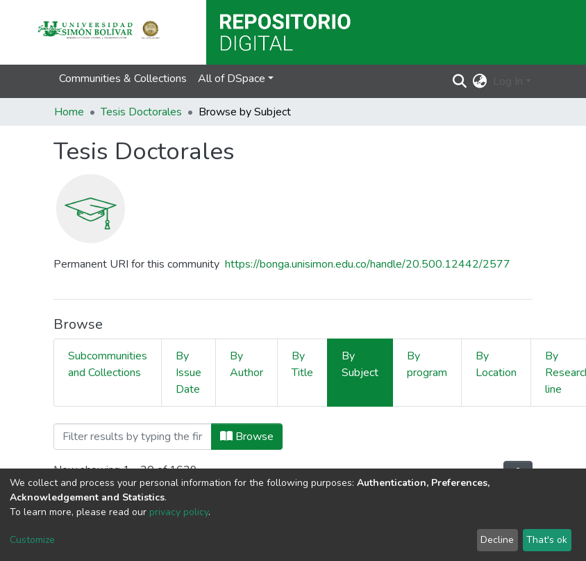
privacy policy (178, 512)
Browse (247, 436)
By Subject (360, 364)
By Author (246, 364)
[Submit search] (460, 81)
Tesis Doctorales (141, 112)
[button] (480, 81)
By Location (496, 364)
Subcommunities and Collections (107, 364)
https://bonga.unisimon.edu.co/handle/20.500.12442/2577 (367, 264)
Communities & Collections (123, 78)
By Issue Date (188, 372)
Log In (508, 81)
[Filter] (132, 436)
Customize (32, 539)
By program (427, 364)
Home (69, 112)
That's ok (546, 539)
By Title (302, 364)
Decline (497, 539)
